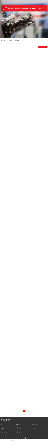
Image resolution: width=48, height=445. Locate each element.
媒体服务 (19, 432)
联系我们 (4, 432)
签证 (18, 428)
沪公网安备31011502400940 (31, 438)
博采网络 (45, 443)
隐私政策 (16, 440)
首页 (7, 40)
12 (28, 411)
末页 (32, 411)
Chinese (39, 2)
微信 (3, 424)
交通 (34, 428)
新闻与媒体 (11, 40)
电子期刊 (19, 424)
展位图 (34, 424)
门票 (3, 428)
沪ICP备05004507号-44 (5, 440)
